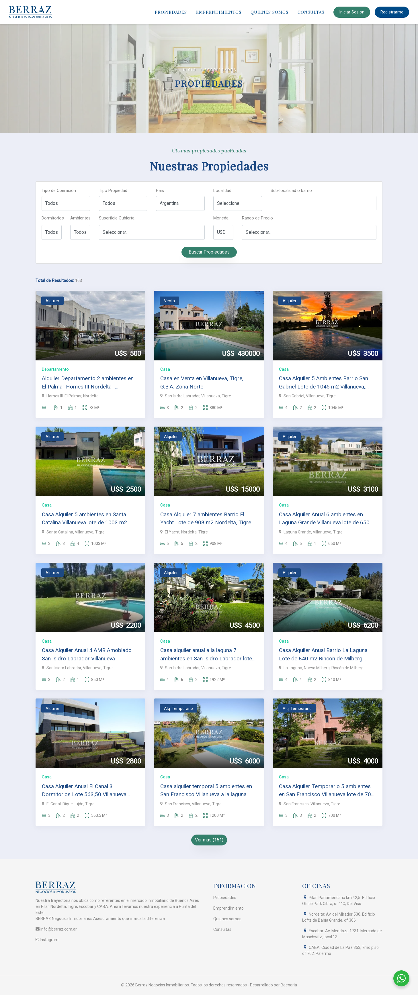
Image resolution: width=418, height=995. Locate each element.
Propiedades (171, 12)
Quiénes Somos (269, 12)
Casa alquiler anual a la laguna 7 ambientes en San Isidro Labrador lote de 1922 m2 (206, 655)
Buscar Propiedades (209, 252)
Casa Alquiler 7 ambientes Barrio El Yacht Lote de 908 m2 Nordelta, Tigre (205, 518)
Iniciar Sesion (351, 12)
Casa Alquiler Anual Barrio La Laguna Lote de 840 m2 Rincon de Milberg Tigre (323, 655)
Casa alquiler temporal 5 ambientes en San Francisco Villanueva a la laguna (206, 790)
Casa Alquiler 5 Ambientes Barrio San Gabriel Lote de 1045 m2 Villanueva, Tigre (323, 383)
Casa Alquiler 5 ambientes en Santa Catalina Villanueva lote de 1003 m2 (84, 518)
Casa (165, 369)
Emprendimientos (218, 12)
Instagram (47, 939)
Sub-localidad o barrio (291, 190)
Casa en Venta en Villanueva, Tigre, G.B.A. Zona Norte (201, 382)
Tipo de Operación (59, 190)
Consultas (311, 12)
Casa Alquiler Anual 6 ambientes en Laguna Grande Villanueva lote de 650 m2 (324, 519)
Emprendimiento (228, 908)
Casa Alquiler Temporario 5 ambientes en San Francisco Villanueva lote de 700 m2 (326, 791)
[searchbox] (274, 205)
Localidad (222, 190)
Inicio (188, 70)
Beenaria (289, 985)
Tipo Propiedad (113, 190)
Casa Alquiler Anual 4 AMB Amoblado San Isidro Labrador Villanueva (87, 654)
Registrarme (391, 12)
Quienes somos (227, 919)
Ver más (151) (209, 840)
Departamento (55, 369)
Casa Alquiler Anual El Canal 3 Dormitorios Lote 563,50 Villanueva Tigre (84, 791)
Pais (160, 190)
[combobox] (323, 203)
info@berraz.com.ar (56, 929)
